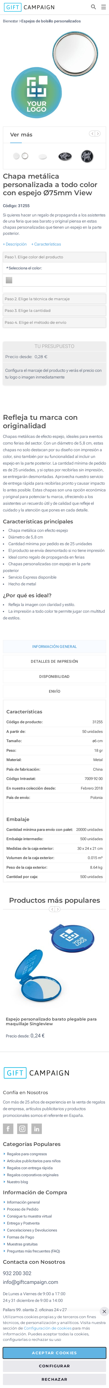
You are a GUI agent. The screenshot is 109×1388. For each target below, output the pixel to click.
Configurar (54, 1366)
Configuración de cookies (48, 1328)
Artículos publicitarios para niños (33, 1160)
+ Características (46, 244)
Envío (54, 691)
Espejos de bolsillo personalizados (51, 21)
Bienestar (10, 21)
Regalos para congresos (27, 1153)
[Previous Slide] (92, 133)
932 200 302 (17, 1273)
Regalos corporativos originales (32, 1174)
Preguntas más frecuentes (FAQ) (33, 1251)
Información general (23, 1202)
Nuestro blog (17, 1181)
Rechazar (55, 1379)
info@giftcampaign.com (30, 1282)
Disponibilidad (54, 676)
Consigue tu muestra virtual (29, 1216)
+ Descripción (15, 244)
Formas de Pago (20, 1237)
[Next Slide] (98, 133)
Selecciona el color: (24, 268)
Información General (54, 646)
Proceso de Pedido (22, 1209)
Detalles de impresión (54, 661)
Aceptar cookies (54, 1352)
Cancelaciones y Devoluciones (32, 1230)
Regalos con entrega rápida (30, 1167)
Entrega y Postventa (23, 1223)
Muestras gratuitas (22, 1244)
